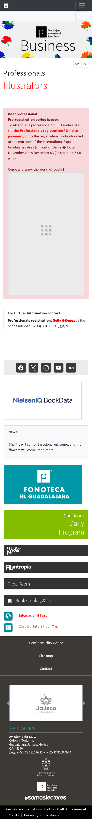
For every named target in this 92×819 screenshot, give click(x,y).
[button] (8, 703)
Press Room (19, 584)
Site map (46, 655)
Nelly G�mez (64, 320)
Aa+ (77, 63)
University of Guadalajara (41, 815)
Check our (44, 525)
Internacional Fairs (33, 615)
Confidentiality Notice (46, 642)
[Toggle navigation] (81, 5)
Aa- (85, 63)
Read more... (46, 449)
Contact (46, 668)
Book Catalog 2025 (29, 600)
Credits (14, 815)
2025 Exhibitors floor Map (38, 626)
